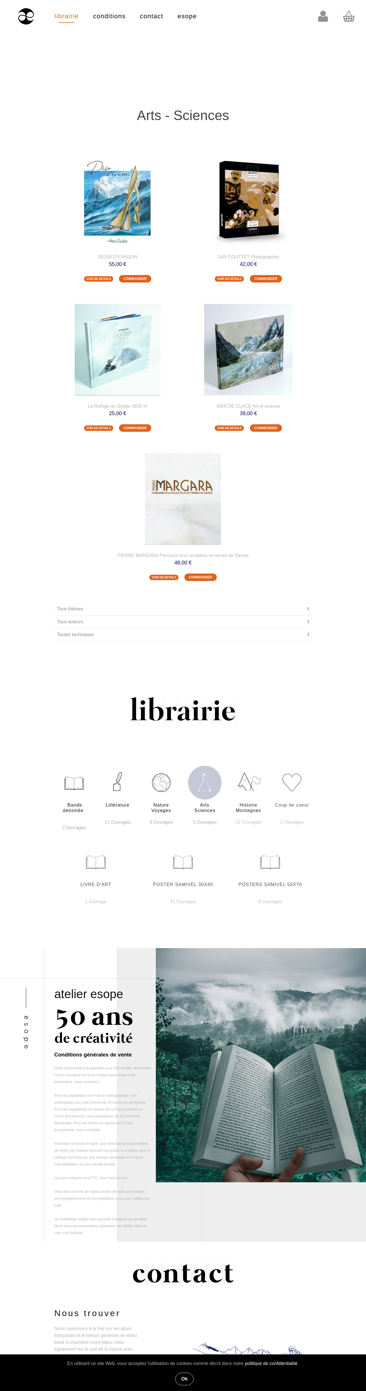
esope (187, 16)
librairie (67, 16)
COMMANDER (135, 279)
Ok (184, 1379)
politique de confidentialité (271, 1363)
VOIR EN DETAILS (98, 278)
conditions (109, 16)
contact (151, 16)
